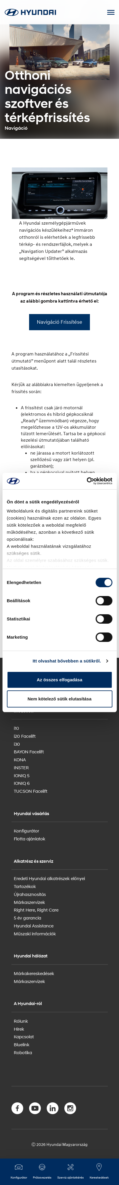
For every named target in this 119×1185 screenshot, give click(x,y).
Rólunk (21, 1021)
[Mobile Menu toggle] (110, 12)
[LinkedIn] (52, 1109)
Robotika (23, 1052)
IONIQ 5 (21, 775)
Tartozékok (25, 886)
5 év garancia (27, 917)
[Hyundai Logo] (30, 12)
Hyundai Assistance (33, 925)
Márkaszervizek (29, 902)
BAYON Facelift (29, 751)
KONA (20, 759)
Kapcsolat (24, 1036)
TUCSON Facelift (30, 791)
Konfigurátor (26, 830)
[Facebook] (17, 1109)
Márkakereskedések (34, 973)
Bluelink (21, 1044)
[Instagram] (70, 1109)
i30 (17, 744)
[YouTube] (35, 1109)
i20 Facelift (25, 736)
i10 (16, 728)
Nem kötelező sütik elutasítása (60, 698)
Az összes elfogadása (59, 679)
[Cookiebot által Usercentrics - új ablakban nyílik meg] (86, 481)
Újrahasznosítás (30, 894)
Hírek (19, 1029)
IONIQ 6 (22, 783)
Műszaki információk (35, 933)
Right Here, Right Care (36, 909)
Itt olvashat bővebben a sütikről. (67, 660)
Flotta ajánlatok (29, 838)
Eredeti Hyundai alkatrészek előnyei (49, 878)
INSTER (21, 767)
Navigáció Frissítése (59, 322)
